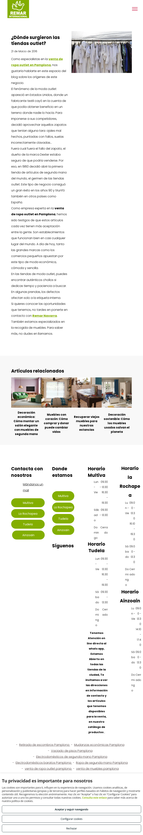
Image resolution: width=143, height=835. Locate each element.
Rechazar (71, 828)
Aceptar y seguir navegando (71, 809)
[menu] (135, 9)
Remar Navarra (44, 316)
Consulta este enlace (94, 797)
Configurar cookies (71, 819)
